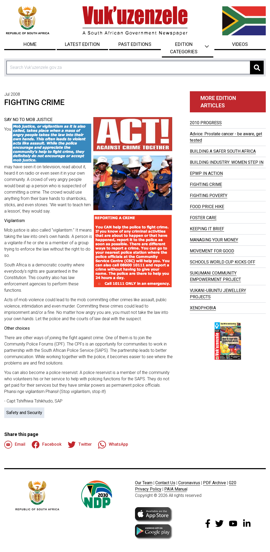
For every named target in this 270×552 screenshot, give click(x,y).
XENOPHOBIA (203, 307)
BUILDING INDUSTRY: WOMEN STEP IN (226, 162)
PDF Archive (214, 482)
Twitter (80, 445)
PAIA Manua (175, 489)
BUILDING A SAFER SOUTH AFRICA (223, 151)
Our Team (143, 482)
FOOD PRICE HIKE (207, 206)
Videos (240, 44)
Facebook (46, 445)
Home (30, 44)
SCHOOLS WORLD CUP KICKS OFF (222, 262)
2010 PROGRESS (206, 122)
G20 (232, 482)
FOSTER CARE (203, 217)
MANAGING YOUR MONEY (214, 239)
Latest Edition (82, 44)
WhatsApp (113, 444)
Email (14, 445)
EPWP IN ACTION (206, 173)
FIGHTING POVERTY (208, 195)
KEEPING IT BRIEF (207, 228)
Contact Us (165, 482)
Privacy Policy (148, 489)
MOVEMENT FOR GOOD (212, 250)
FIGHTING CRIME (206, 184)
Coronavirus (189, 482)
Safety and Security (24, 412)
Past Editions (134, 44)
